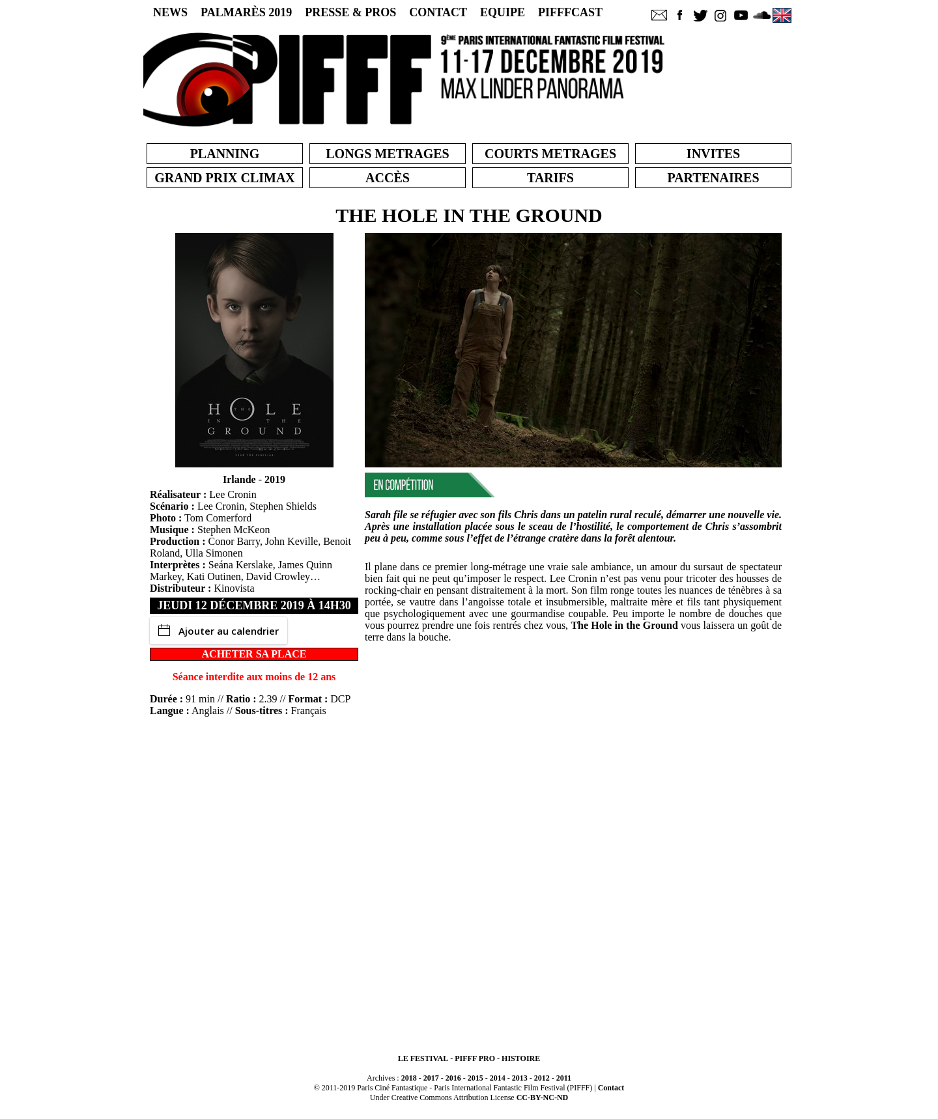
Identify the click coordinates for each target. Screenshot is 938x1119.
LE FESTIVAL (423, 1058)
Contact (611, 1087)
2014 (497, 1078)
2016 (453, 1078)
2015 (475, 1078)
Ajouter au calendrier (218, 630)
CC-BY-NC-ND (543, 1097)
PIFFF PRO (475, 1058)
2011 (563, 1078)
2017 (431, 1078)
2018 (409, 1078)
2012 (542, 1078)
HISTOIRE (521, 1058)
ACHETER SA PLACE (254, 653)
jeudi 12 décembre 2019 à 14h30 (254, 605)
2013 (520, 1078)
